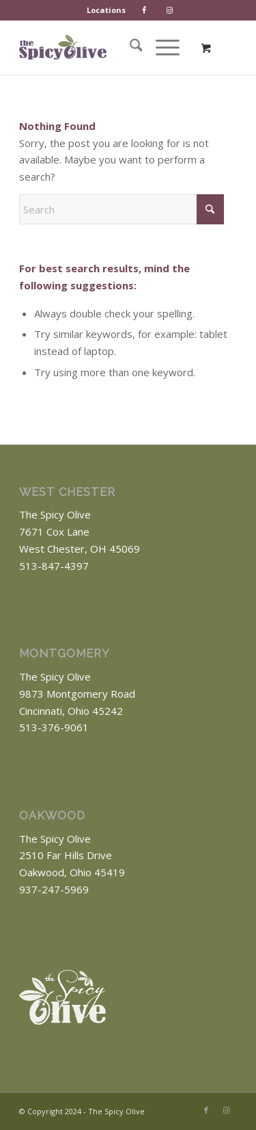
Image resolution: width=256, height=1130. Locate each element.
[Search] (129, 47)
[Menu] (161, 47)
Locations (106, 10)
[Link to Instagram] (226, 1110)
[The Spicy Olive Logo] (62, 47)
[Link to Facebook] (206, 1110)
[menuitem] (106, 10)
